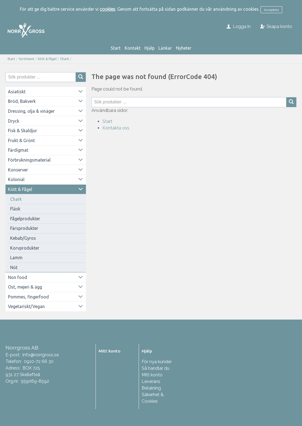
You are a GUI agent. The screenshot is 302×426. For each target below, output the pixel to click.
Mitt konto (152, 374)
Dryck (13, 121)
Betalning (151, 388)
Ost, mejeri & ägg (25, 286)
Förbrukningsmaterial (29, 159)
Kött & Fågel (47, 59)
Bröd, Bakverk (22, 101)
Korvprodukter (24, 248)
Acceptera (271, 10)
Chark (64, 59)
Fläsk (15, 208)
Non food (17, 277)
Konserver (18, 169)
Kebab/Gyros (23, 238)
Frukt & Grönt (21, 140)
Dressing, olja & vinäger (31, 111)
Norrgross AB (21, 348)
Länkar (165, 48)
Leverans (151, 381)
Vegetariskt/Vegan (26, 306)
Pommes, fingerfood (28, 296)
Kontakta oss (115, 128)
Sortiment (26, 59)
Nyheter (183, 48)
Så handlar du (155, 368)
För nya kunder (157, 361)
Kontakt (133, 48)
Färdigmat (18, 150)
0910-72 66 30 (39, 361)
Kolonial (16, 179)
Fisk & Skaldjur (22, 130)
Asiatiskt (17, 91)
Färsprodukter (24, 228)
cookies (107, 9)
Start (116, 48)
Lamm (16, 257)
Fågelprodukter (25, 218)
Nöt (14, 267)
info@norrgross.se (41, 354)
